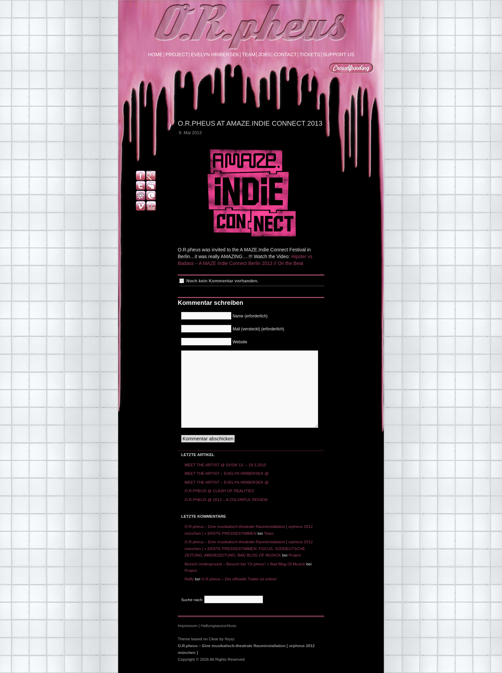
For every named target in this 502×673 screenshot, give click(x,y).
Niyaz (230, 639)
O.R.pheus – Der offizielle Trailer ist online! (239, 579)
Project (294, 555)
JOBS (264, 54)
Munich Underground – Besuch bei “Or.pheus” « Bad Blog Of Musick (245, 564)
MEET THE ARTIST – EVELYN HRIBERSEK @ (227, 473)
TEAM (248, 54)
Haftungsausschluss (218, 625)
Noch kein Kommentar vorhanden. (222, 280)
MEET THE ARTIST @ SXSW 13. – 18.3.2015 (225, 465)
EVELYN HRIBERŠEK (215, 54)
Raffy (189, 579)
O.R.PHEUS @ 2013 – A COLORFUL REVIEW (226, 499)
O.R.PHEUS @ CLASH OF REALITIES (219, 490)
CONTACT (285, 54)
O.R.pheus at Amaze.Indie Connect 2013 (250, 123)
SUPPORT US (338, 54)
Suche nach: (192, 599)
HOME (155, 54)
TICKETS (309, 54)
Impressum (188, 625)
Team (269, 533)
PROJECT (177, 54)
